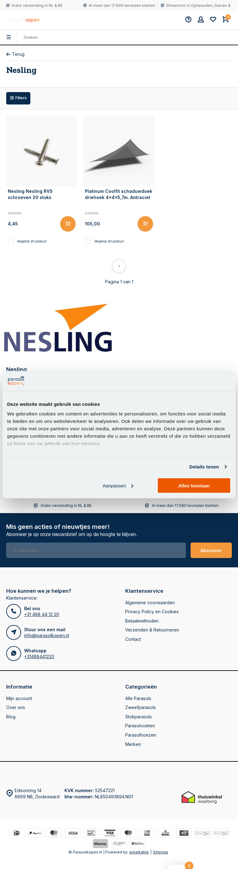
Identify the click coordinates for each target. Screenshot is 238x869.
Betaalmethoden (142, 620)
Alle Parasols (138, 698)
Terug (15, 54)
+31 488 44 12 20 (41, 614)
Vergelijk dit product (31, 241)
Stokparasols (138, 716)
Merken (133, 744)
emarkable (139, 852)
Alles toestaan (194, 485)
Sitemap (160, 852)
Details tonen (204, 466)
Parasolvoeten (140, 725)
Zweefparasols (140, 707)
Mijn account (19, 698)
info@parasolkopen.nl (46, 635)
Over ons (15, 707)
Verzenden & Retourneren (152, 629)
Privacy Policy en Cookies (152, 611)
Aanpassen (118, 485)
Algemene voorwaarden (150, 602)
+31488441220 (39, 656)
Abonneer (211, 550)
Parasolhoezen (140, 735)
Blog (10, 716)
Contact (133, 639)
